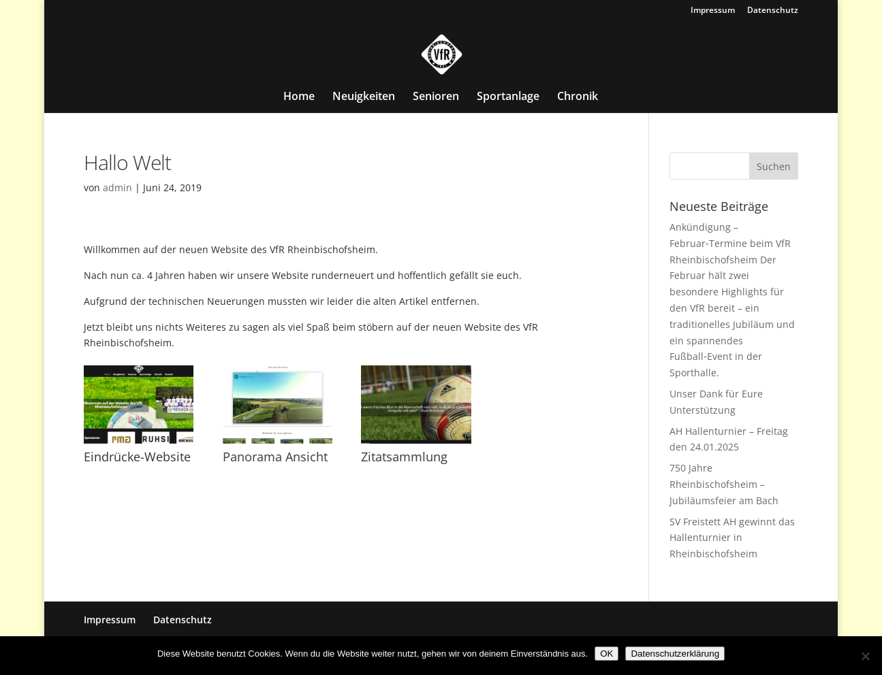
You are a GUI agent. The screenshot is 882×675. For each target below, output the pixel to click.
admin (117, 187)
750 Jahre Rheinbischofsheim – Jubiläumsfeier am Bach (724, 484)
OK (606, 653)
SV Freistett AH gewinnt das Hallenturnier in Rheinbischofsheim (732, 538)
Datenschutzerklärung (675, 653)
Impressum (713, 11)
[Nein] (865, 656)
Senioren (436, 97)
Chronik (577, 97)
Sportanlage (508, 97)
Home (299, 97)
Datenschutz (772, 11)
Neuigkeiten (363, 97)
